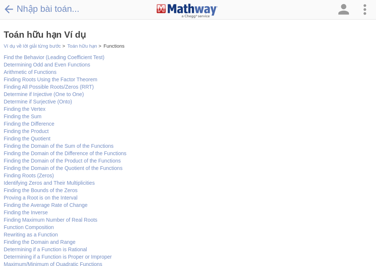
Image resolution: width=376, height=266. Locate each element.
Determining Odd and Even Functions (47, 65)
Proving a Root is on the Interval (40, 198)
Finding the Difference (29, 124)
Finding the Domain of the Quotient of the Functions (63, 168)
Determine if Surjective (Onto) (38, 102)
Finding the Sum (22, 116)
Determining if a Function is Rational (45, 249)
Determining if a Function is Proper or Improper (58, 257)
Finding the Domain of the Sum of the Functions (59, 146)
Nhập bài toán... (41, 9)
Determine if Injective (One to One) (44, 94)
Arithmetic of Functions (30, 72)
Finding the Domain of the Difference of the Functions (65, 153)
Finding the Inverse (26, 212)
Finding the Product (26, 131)
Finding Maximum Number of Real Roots (50, 220)
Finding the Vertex (25, 109)
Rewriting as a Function (31, 235)
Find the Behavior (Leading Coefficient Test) (54, 57)
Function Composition (29, 227)
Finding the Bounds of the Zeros (40, 190)
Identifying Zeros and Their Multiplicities (49, 183)
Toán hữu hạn (82, 46)
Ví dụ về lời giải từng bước (32, 46)
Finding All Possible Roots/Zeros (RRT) (49, 87)
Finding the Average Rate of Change (45, 205)
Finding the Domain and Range (40, 242)
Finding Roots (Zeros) (29, 175)
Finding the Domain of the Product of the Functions (62, 161)
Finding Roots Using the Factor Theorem (50, 79)
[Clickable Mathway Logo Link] (187, 11)
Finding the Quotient (27, 138)
